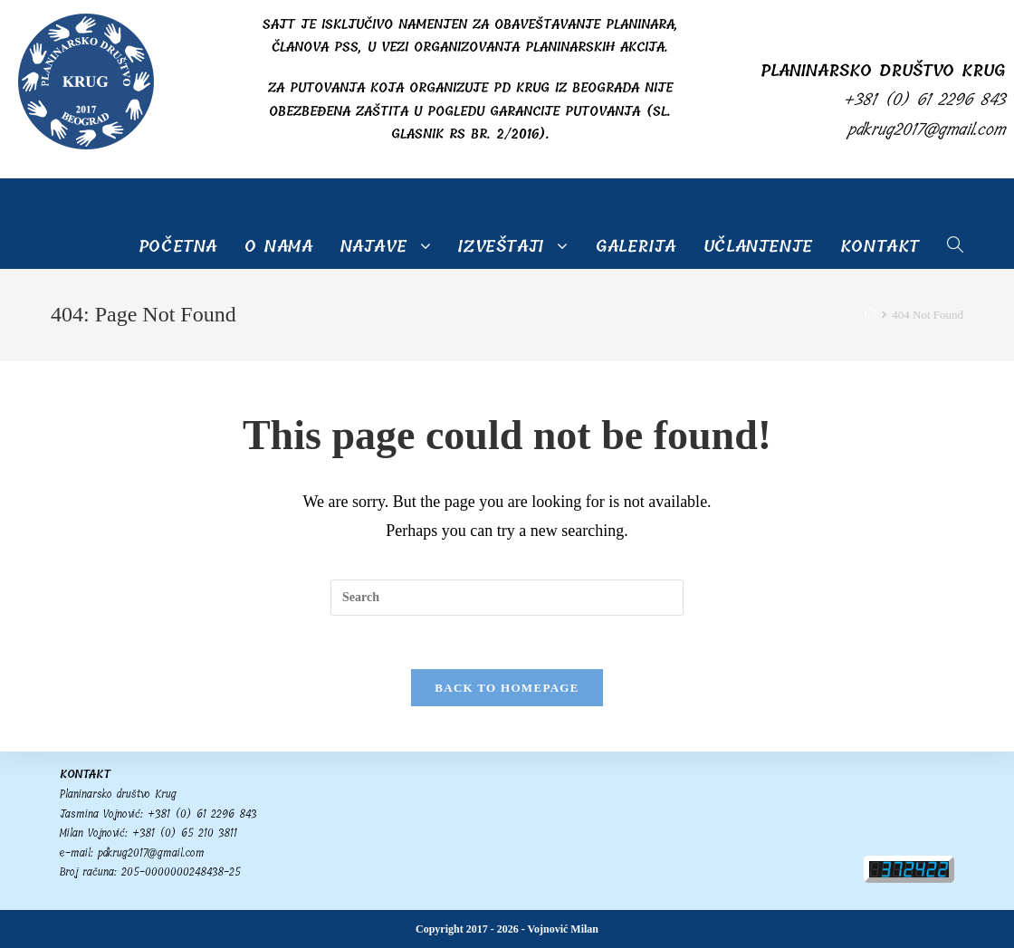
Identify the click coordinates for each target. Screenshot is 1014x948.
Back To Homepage (507, 688)
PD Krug (82, 202)
